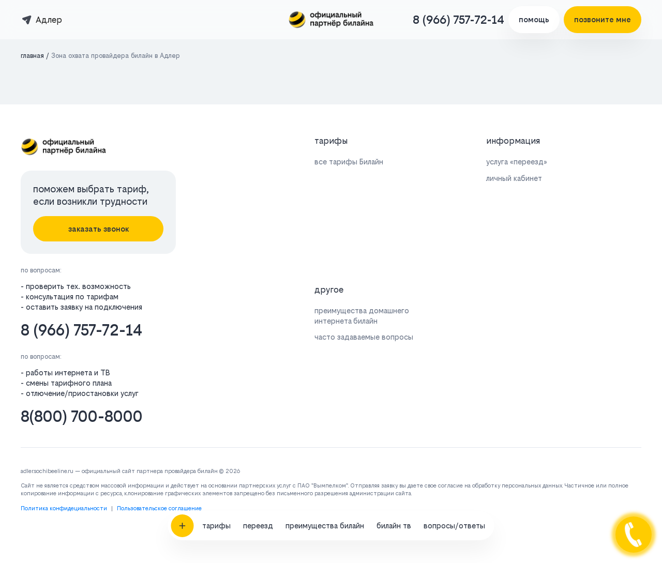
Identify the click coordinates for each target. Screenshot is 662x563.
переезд (258, 493)
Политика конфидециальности (64, 508)
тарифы (216, 493)
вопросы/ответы (454, 493)
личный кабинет (514, 178)
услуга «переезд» (516, 161)
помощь (534, 19)
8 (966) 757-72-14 (458, 19)
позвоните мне (602, 19)
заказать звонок (98, 228)
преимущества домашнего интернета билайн (361, 315)
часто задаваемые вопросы (363, 336)
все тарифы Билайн (348, 161)
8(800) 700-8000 (82, 416)
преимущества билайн (324, 493)
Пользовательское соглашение (159, 508)
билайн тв (394, 493)
